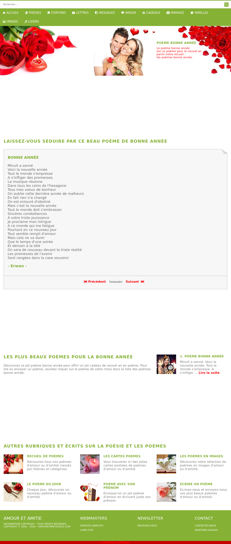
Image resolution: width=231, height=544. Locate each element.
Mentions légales (206, 530)
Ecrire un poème (196, 484)
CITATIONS (57, 13)
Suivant (135, 281)
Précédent (95, 281)
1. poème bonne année (202, 356)
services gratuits (91, 525)
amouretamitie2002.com (54, 526)
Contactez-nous (205, 525)
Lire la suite (209, 373)
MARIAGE (175, 13)
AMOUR (128, 13)
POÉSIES (33, 13)
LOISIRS (31, 21)
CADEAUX (151, 13)
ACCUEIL (11, 13)
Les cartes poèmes (122, 456)
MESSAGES (105, 13)
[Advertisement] (115, 106)
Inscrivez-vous (147, 525)
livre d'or (86, 530)
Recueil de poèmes (45, 456)
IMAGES (10, 21)
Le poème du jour (44, 484)
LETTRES (80, 13)
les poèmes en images (201, 456)
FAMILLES (199, 13)
